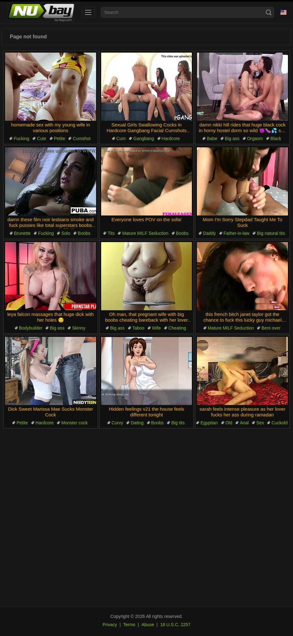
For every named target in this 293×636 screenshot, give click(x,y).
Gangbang (143, 138)
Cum (121, 138)
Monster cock (74, 422)
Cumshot (81, 138)
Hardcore (171, 138)
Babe (212, 138)
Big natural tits (271, 233)
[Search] (269, 12)
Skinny (78, 328)
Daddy (209, 233)
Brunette (22, 233)
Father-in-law (237, 233)
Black (275, 138)
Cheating (177, 328)
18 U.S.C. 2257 (175, 624)
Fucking (21, 138)
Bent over (270, 328)
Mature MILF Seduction (145, 233)
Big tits (178, 422)
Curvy (117, 422)
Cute (41, 138)
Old (228, 422)
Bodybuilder (30, 328)
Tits (110, 233)
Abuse (147, 624)
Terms (129, 624)
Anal (244, 422)
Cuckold (279, 422)
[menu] (88, 12)
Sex (260, 422)
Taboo (138, 328)
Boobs (84, 233)
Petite (59, 138)
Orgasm (255, 138)
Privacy (109, 624)
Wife (156, 328)
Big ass (232, 138)
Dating (137, 422)
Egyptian (209, 422)
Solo (65, 233)
